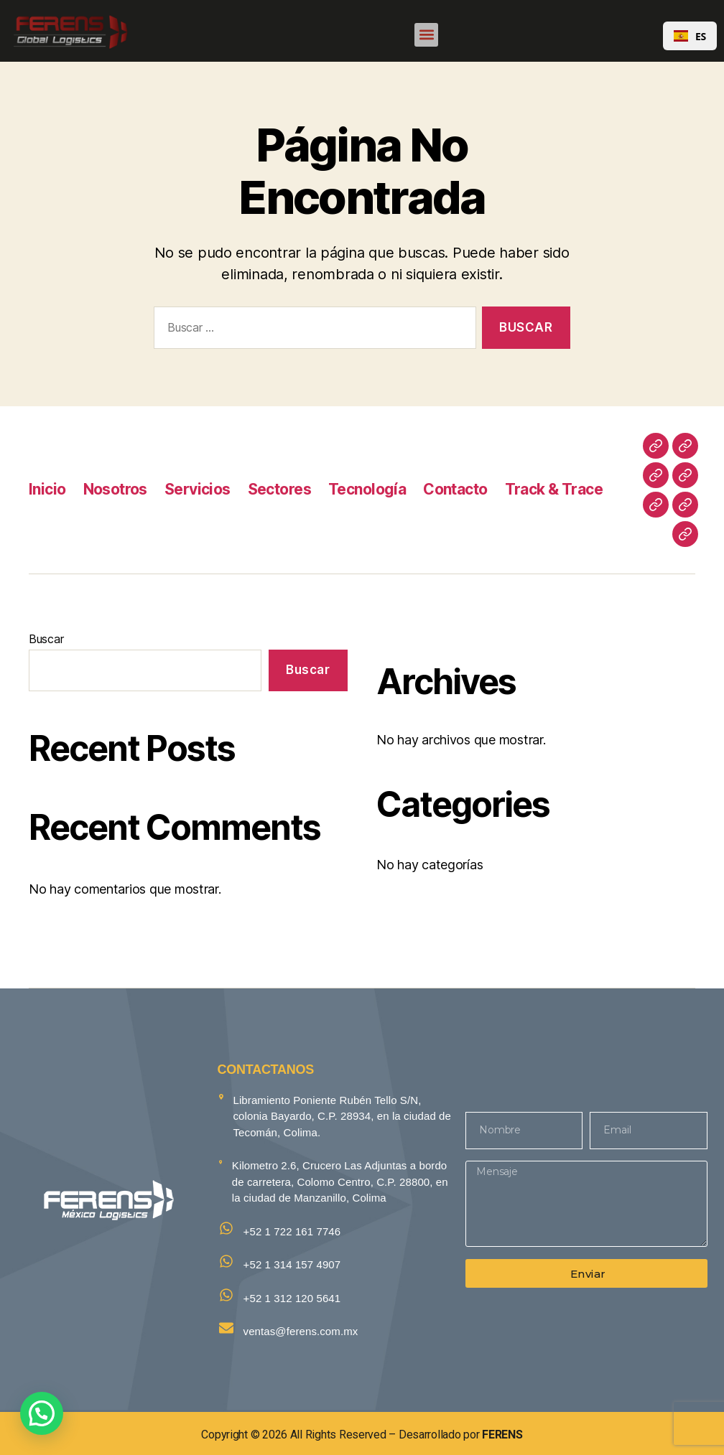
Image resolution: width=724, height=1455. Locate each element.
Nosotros (115, 489)
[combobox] (690, 36)
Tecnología (367, 489)
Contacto (455, 489)
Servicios (197, 489)
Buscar (46, 639)
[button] (426, 35)
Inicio (47, 489)
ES (690, 36)
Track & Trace (554, 489)
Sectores (279, 489)
